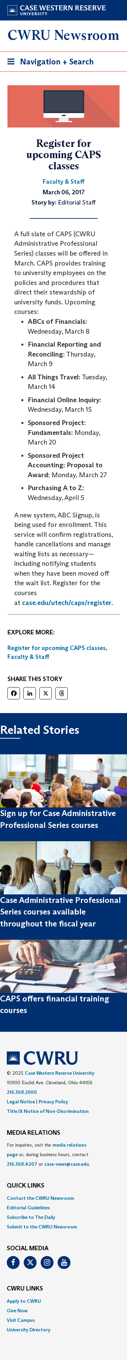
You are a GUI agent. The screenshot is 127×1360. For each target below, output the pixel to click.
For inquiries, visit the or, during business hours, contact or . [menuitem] (48, 1154)
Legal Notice (21, 1102)
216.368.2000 (22, 1092)
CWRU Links (25, 1288)
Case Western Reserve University (59, 1073)
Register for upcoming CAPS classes (56, 648)
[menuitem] (63, 1198)
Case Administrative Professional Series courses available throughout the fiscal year (60, 911)
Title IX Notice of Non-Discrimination (48, 1111)
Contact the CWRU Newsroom (40, 1198)
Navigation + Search (48, 63)
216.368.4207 (22, 1164)
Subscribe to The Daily (31, 1217)
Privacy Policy (53, 1102)
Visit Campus (21, 1320)
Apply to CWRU (24, 1301)
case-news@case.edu (66, 1164)
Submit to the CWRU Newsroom (42, 1227)
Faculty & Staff (28, 657)
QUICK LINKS (25, 1185)
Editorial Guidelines (28, 1208)
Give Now (17, 1311)
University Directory (28, 1330)
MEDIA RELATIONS (33, 1133)
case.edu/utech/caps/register (66, 603)
